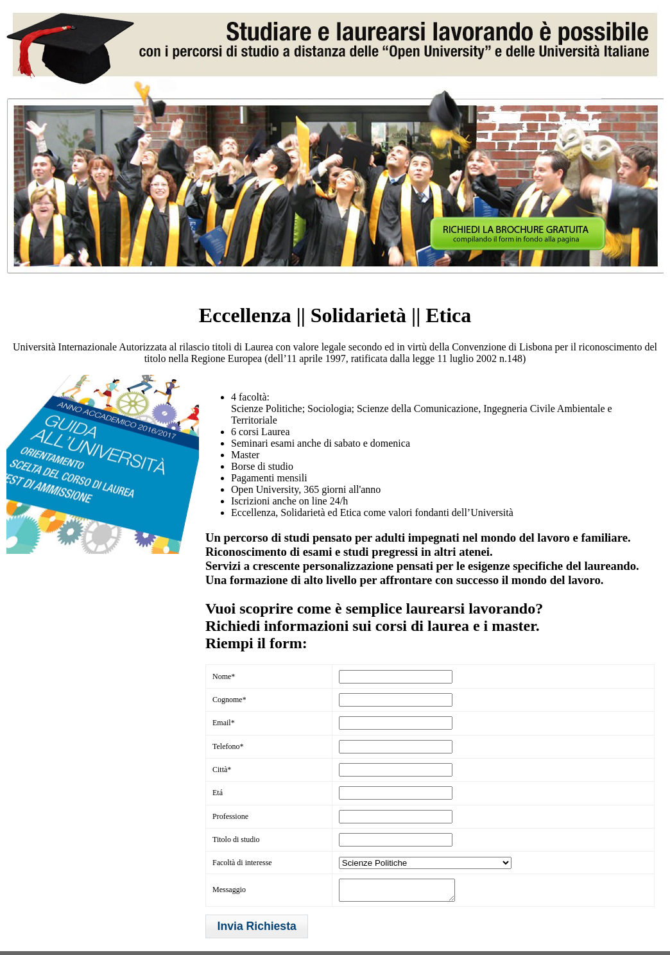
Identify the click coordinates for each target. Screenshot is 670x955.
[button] (256, 930)
